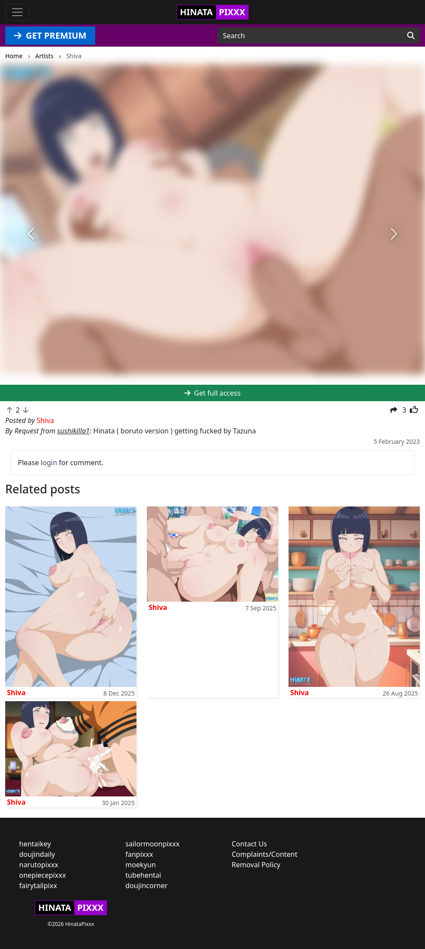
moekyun (141, 864)
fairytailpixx (38, 885)
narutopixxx (38, 864)
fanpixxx (139, 854)
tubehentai (143, 875)
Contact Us (249, 844)
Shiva (16, 692)
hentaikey (35, 844)
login (49, 462)
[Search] (411, 35)
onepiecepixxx (42, 875)
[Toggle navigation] (17, 12)
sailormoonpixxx (153, 844)
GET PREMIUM (50, 35)
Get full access (212, 393)
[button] (32, 234)
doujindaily (37, 854)
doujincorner (147, 885)
